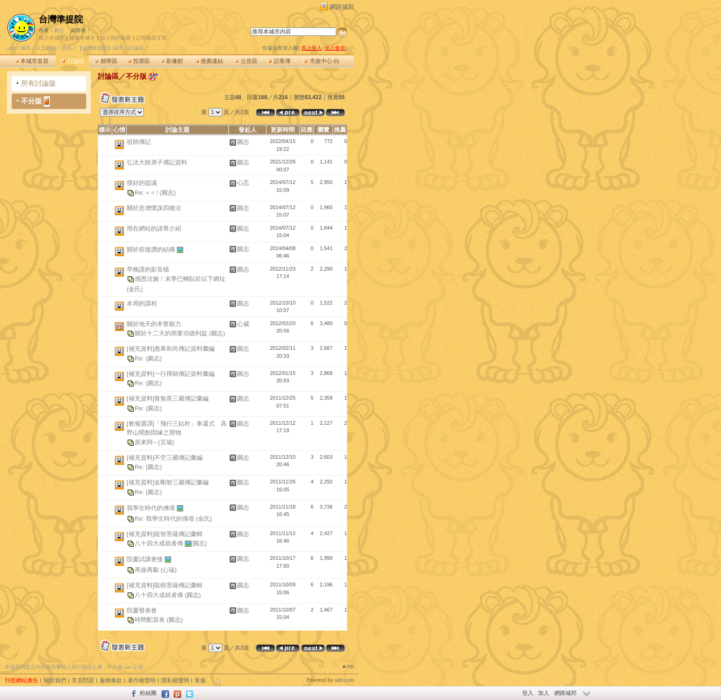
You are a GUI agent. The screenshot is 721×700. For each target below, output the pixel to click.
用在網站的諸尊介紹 (154, 228)
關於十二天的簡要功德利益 (172, 333)
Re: (140, 357)
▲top (347, 666)
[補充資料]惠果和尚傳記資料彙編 (171, 348)
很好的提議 (142, 182)
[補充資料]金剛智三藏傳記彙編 (168, 482)
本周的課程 (142, 303)
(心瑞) (169, 569)
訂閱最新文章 (151, 38)
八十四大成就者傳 (160, 543)
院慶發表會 (142, 610)
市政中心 (321, 61)
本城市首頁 (31, 61)
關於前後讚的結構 (152, 248)
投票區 (138, 61)
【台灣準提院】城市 (100, 48)
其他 (66, 48)
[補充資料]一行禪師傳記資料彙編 (171, 373)
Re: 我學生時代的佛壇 (165, 518)
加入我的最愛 (115, 38)
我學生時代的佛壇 (152, 507)
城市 (25, 48)
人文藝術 (46, 48)
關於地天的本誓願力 (154, 323)
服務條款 (111, 680)
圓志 (59, 30)
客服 (200, 680)
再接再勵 (148, 569)
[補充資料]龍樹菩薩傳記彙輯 (165, 585)
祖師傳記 (139, 141)
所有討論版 (38, 83)
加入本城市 (51, 38)
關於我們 (55, 680)
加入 (543, 693)
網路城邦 (342, 6)
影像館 (171, 61)
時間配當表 (151, 619)
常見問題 (83, 680)
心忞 (243, 182)
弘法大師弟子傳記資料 (157, 162)
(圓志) (167, 192)
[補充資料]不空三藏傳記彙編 (165, 457)
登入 (527, 693)
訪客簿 (278, 61)
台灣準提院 (61, 19)
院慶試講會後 (146, 559)
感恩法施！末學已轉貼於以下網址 (180, 278)
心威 (243, 323)
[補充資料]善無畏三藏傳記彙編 (168, 398)
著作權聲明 (142, 680)
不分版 (31, 101)
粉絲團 (148, 693)
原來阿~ (146, 441)
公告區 (245, 61)
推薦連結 (209, 61)
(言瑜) (166, 441)
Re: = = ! (147, 192)
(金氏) (135, 288)
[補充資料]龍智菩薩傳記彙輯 (165, 533)
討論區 (72, 61)
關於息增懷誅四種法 (154, 207)
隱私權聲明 (175, 680)
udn (11, 48)
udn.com (344, 680)
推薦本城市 (82, 38)
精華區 (105, 61)
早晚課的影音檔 (148, 269)
